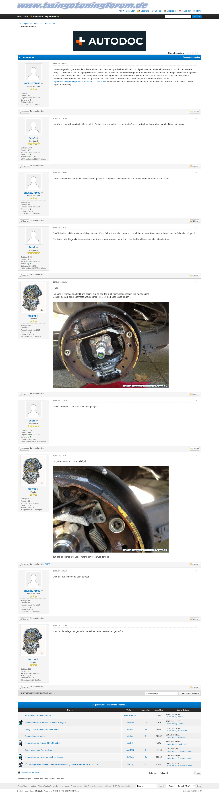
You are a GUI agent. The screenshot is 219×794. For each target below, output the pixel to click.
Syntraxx (130, 722)
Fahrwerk (48, 23)
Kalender (186, 11)
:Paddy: (130, 764)
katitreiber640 (130, 715)
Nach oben (64, 786)
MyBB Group (74, 791)
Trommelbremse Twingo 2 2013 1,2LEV (42, 743)
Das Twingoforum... (26, 23)
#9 (196, 625)
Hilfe (198, 11)
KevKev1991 (183, 730)
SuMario (130, 757)
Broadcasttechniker (185, 751)
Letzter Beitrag (171, 716)
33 (146, 729)
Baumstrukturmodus (191, 57)
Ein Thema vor (46, 693)
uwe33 (130, 729)
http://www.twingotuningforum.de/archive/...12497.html (79, 81)
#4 (196, 227)
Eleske (180, 724)
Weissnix (181, 737)
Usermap (144, 11)
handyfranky (182, 744)
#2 (196, 118)
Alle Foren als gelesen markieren (97, 786)
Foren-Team (23, 786)
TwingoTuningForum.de (48, 786)
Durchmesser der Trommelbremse (40, 750)
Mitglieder (171, 11)
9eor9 (32, 138)
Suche (158, 11)
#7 (196, 455)
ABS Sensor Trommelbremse (38, 715)
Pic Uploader (128, 11)
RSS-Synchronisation (122, 786)
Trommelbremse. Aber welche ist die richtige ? (45, 722)
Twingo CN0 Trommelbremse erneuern (42, 729)
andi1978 (130, 750)
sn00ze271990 (32, 83)
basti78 (130, 743)
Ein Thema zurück (29, 693)
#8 (196, 571)
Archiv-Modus (76, 786)
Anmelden (38, 16)
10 (146, 722)
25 (146, 757)
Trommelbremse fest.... (35, 736)
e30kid (130, 736)
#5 (196, 282)
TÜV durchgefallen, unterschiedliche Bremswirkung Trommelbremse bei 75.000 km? (62, 764)
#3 (196, 173)
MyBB (55, 791)
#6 (196, 401)
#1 (196, 64)
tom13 (180, 716)
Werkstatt (39, 23)
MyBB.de (39, 791)
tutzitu (32, 315)
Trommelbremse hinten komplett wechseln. (44, 757)
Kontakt (33, 786)
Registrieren (50, 16)
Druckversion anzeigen (30, 772)
